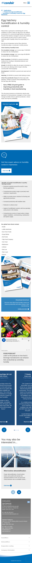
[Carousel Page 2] (15, 430)
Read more (28, 422)
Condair (7, 3)
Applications (7, 10)
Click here (6, 170)
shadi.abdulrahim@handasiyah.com (10, 514)
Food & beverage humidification (13, 12)
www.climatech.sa (6, 531)
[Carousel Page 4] (18, 430)
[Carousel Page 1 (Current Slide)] (14, 430)
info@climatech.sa (6, 529)
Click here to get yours (10, 104)
